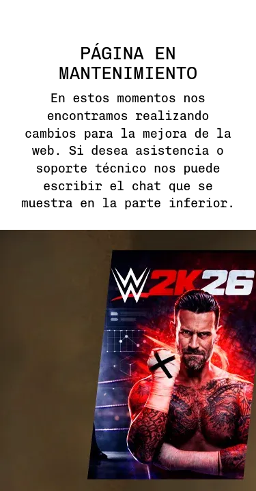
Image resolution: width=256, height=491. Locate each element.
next (235, 282)
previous (20, 282)
